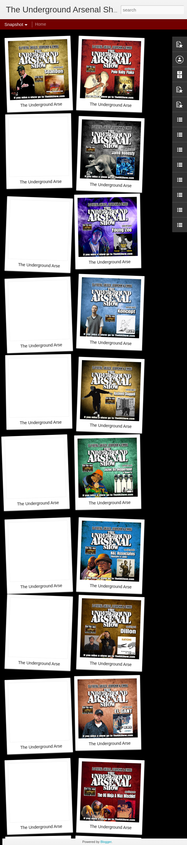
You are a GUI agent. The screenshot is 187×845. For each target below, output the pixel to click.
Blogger (105, 842)
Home (40, 24)
